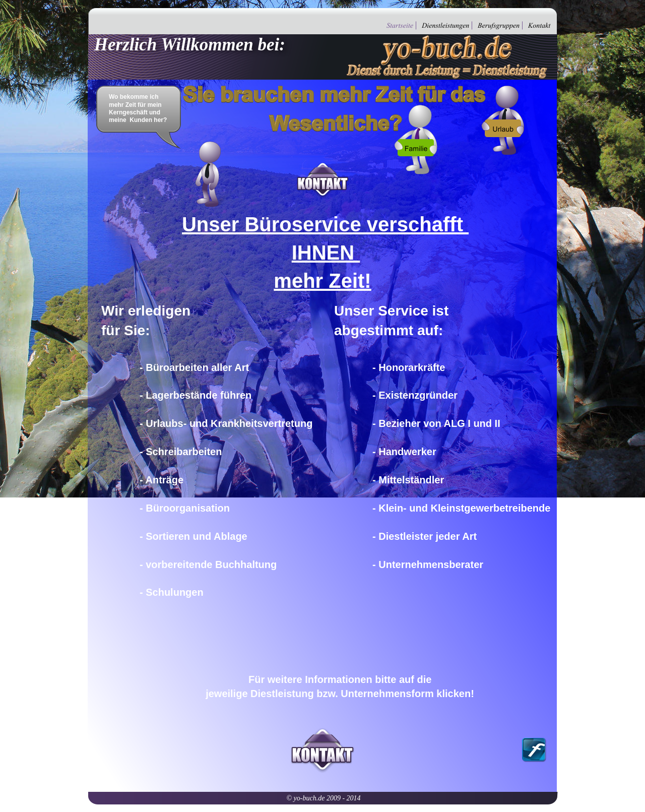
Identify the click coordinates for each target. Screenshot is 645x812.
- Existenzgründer (415, 395)
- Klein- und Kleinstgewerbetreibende (461, 508)
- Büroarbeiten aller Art (194, 367)
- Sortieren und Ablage (193, 536)
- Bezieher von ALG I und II (436, 423)
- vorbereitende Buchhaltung (208, 564)
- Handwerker (404, 451)
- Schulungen (172, 592)
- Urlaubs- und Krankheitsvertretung (226, 423)
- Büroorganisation (185, 508)
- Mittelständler (408, 479)
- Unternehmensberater (427, 564)
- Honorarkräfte (408, 367)
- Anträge (161, 479)
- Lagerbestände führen (195, 395)
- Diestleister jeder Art (424, 536)
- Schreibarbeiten (181, 451)
